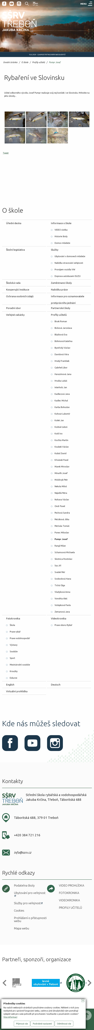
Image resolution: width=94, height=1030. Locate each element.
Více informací (10, 1017)
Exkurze (13, 678)
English (10, 684)
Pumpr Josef (55, 62)
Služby (54, 249)
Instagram (19, 4)
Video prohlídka (71, 885)
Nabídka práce (59, 289)
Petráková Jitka (62, 519)
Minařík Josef (61, 473)
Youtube (11, 4)
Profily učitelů (38, 62)
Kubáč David (60, 453)
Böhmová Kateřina (63, 341)
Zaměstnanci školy (61, 282)
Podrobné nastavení (42, 1023)
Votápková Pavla (63, 605)
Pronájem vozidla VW (65, 269)
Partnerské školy (60, 308)
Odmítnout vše (64, 1023)
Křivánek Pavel (61, 460)
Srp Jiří (58, 565)
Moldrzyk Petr (61, 480)
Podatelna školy (24, 885)
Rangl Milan (60, 546)
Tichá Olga (60, 585)
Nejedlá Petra (61, 493)
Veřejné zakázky (15, 314)
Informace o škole (61, 223)
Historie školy (61, 236)
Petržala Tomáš (62, 526)
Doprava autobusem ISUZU (68, 276)
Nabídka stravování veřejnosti (69, 263)
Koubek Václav (62, 447)
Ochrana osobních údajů (19, 296)
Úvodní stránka (10, 62)
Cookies (19, 910)
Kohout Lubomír (62, 414)
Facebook (4, 4)
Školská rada (13, 282)
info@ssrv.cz (22, 852)
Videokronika (58, 618)
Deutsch (55, 684)
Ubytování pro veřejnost (29, 892)
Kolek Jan (59, 420)
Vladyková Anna (62, 592)
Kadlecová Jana (62, 394)
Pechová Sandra (62, 513)
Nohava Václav (62, 499)
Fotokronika (13, 618)
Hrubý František (62, 361)
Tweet (6, 153)
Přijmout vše (22, 1023)
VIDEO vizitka (61, 230)
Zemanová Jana (62, 612)
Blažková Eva (61, 334)
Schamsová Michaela (65, 552)
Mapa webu (21, 928)
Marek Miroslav (62, 466)
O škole (24, 62)
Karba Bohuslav (62, 407)
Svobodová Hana (63, 579)
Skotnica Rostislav (63, 559)
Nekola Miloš (61, 486)
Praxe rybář (15, 631)
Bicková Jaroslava (63, 328)
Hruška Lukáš (61, 381)
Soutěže (14, 651)
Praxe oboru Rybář (63, 625)
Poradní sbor (13, 308)
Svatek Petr (60, 572)
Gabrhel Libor (61, 367)
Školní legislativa (15, 249)
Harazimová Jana (63, 374)
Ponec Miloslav (62, 532)
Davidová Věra (62, 354)
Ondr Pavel (60, 506)
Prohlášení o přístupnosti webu (30, 919)
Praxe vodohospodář (20, 638)
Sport (12, 658)
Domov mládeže (62, 243)
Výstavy (13, 645)
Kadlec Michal (61, 400)
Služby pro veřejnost (27, 903)
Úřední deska (13, 223)
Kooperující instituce (17, 289)
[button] (6, 983)
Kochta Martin (61, 440)
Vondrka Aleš (61, 598)
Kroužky (14, 671)
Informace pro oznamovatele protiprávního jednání (67, 297)
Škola (12, 625)
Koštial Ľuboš (61, 427)
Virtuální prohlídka (16, 691)
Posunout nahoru (87, 1015)
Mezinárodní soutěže (20, 664)
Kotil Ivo (58, 433)
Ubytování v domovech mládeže (70, 256)
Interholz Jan (61, 387)
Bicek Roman (61, 321)
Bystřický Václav (62, 348)
